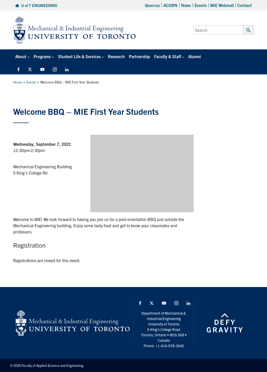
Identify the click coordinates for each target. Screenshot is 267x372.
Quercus (152, 5)
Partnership (139, 56)
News (186, 5)
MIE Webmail (222, 5)
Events (200, 5)
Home (17, 82)
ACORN (170, 5)
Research (116, 56)
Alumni (194, 56)
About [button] (20, 56)
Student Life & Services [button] (79, 56)
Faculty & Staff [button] (167, 56)
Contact (244, 5)
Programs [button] (42, 56)
